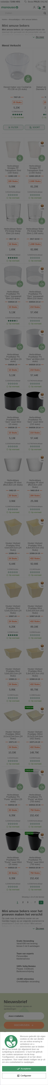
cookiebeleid (15, 1062)
